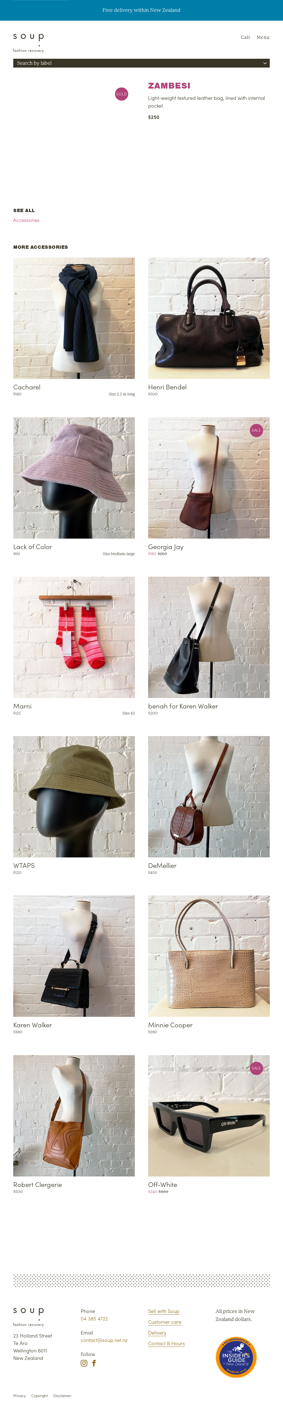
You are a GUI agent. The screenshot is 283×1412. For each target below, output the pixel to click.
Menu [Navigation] (263, 37)
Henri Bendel (167, 386)
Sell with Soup (163, 1310)
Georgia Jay (166, 546)
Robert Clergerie (37, 1184)
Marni (22, 705)
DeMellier (162, 865)
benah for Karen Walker (183, 705)
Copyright (39, 1395)
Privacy (19, 1395)
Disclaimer (62, 1395)
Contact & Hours (166, 1343)
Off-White (162, 1184)
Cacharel (26, 386)
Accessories (26, 219)
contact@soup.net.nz (104, 1339)
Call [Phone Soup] (245, 37)
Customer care (164, 1321)
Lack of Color (32, 546)
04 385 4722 (94, 1318)
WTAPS (24, 865)
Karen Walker (32, 1024)
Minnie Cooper (170, 1024)
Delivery (157, 1332)
